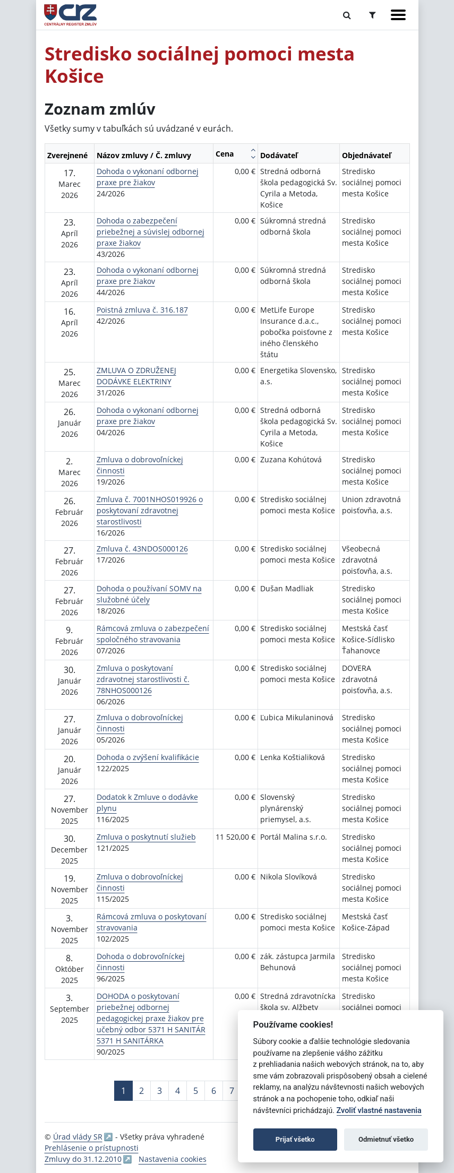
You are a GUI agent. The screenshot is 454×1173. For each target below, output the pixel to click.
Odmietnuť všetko (386, 1139)
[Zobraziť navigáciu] (398, 15)
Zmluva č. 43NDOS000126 (142, 549)
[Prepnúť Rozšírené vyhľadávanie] (372, 15)
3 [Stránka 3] (159, 1091)
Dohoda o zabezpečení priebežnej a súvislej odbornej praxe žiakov (150, 231)
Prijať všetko (295, 1139)
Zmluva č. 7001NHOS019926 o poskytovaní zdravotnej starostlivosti (150, 510)
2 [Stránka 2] (141, 1091)
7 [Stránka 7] (231, 1091)
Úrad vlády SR (77, 1137)
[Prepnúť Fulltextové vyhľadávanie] (347, 15)
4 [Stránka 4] (177, 1091)
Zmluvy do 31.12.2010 (83, 1159)
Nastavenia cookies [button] (173, 1159)
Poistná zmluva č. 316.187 (142, 310)
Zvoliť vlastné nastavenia (379, 1110)
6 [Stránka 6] (213, 1091)
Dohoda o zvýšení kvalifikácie (148, 757)
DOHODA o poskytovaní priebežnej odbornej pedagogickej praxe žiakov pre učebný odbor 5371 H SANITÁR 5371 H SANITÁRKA (151, 1018)
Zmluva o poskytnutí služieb (146, 837)
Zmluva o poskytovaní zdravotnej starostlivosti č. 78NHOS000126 (143, 679)
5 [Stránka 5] (195, 1091)
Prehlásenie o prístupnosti (92, 1148)
